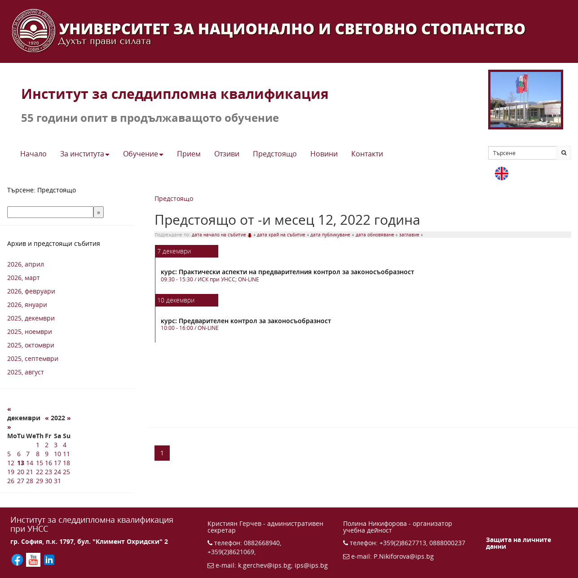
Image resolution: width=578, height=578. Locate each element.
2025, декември (31, 318)
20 (20, 471)
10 (57, 453)
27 (20, 480)
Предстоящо (173, 198)
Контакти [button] (367, 154)
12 (10, 462)
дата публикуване (331, 234)
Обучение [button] (143, 154)
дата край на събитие (282, 234)
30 (48, 480)
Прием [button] (189, 154)
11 (66, 453)
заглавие (410, 234)
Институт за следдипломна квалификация (175, 93)
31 (57, 480)
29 (39, 480)
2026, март (23, 277)
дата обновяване (376, 234)
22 (39, 471)
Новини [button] (324, 154)
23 (48, 471)
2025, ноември (29, 331)
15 (39, 462)
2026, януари (27, 304)
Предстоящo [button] (275, 154)
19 (10, 471)
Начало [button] (33, 154)
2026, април (25, 264)
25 (66, 471)
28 (29, 480)
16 (48, 462)
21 (29, 471)
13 (20, 462)
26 (10, 480)
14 (29, 462)
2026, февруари (31, 291)
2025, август (25, 372)
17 (57, 462)
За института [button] (85, 154)
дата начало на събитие (222, 234)
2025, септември (32, 358)
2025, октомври (30, 345)
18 (66, 462)
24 (57, 471)
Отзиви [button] (226, 154)
